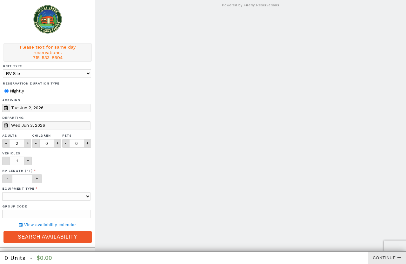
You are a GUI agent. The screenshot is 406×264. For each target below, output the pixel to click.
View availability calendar (47, 225)
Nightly (14, 91)
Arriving (11, 100)
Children (41, 135)
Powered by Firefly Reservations (250, 5)
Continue (387, 258)
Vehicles (11, 153)
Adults (9, 135)
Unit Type (12, 66)
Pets (67, 135)
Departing (13, 117)
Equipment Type (18, 188)
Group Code (14, 206)
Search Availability (47, 237)
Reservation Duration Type (31, 83)
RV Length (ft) (17, 171)
